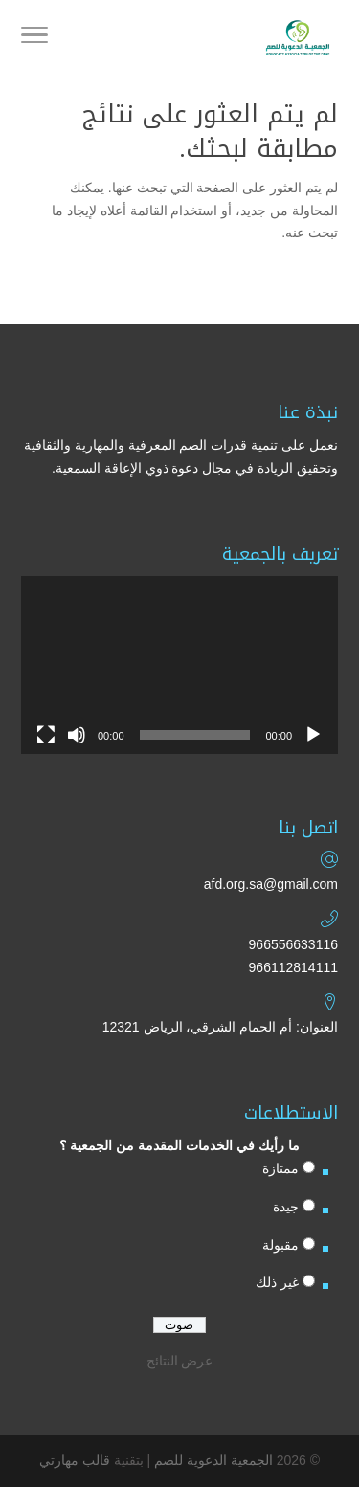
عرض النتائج (179, 1360)
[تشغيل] (313, 734)
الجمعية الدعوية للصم (213, 1460)
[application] (179, 665)
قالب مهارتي (74, 1460)
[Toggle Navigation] (34, 38)
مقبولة (280, 1245)
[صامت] (76, 734)
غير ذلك (277, 1282)
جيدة (286, 1206)
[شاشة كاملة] (46, 734)
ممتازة (280, 1168)
